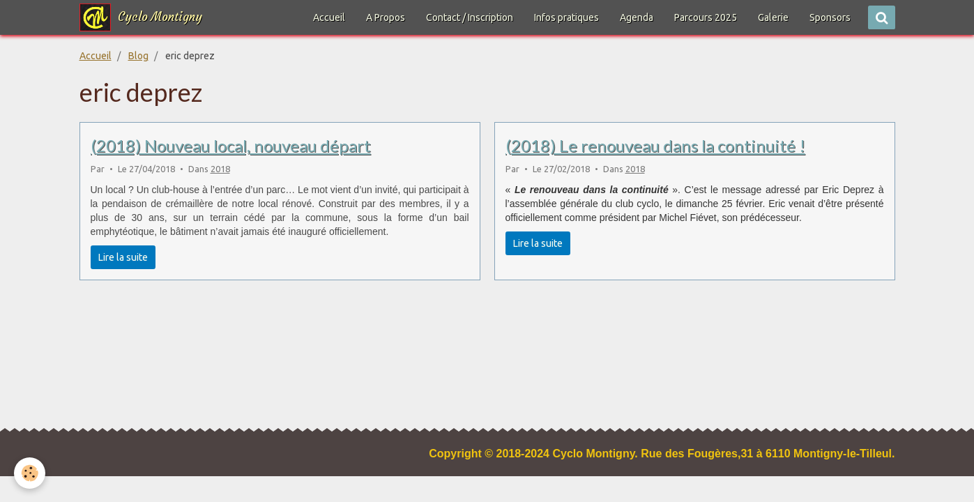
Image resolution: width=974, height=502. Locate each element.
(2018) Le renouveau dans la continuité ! (655, 145)
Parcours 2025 (705, 17)
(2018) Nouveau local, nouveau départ (231, 145)
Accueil (329, 17)
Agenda (636, 17)
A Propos (385, 17)
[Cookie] (29, 473)
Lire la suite (123, 257)
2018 (220, 169)
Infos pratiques (566, 17)
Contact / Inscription (469, 17)
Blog (138, 55)
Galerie (773, 17)
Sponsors (830, 17)
